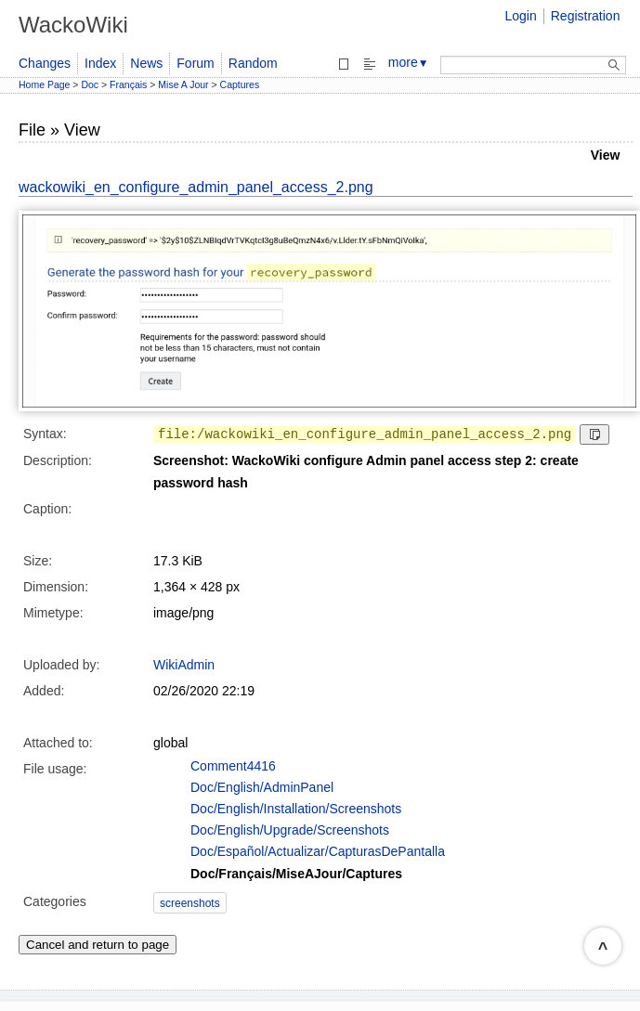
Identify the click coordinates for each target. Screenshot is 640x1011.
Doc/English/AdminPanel (261, 787)
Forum (195, 63)
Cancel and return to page (97, 945)
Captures (240, 84)
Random (253, 63)
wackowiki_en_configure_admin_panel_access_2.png (196, 187)
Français (128, 84)
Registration (585, 15)
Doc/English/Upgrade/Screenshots (289, 830)
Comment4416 (233, 765)
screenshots (190, 903)
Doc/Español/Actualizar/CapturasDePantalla (317, 851)
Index (100, 63)
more (408, 62)
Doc (89, 84)
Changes (45, 63)
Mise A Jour (183, 84)
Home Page (44, 84)
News (146, 63)
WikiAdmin (184, 664)
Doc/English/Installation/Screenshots (295, 808)
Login (520, 15)
